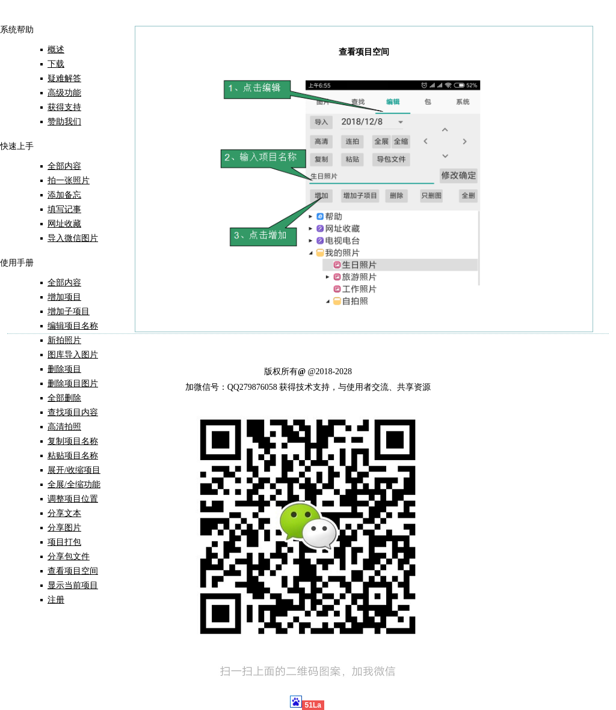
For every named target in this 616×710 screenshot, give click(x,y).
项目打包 (64, 542)
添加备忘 (64, 194)
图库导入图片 (73, 354)
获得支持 (64, 107)
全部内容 (64, 166)
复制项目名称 (73, 441)
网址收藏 (64, 223)
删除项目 (64, 369)
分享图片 (64, 527)
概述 (56, 49)
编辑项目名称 (73, 325)
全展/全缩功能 (74, 484)
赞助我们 (64, 121)
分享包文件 (69, 556)
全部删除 (64, 397)
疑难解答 (64, 78)
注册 (56, 599)
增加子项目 (69, 311)
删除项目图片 (73, 383)
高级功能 (64, 92)
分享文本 (64, 513)
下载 (56, 63)
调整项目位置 (73, 498)
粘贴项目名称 (73, 455)
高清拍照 (64, 426)
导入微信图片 (73, 238)
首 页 (25, 16)
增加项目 (64, 297)
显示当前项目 (73, 585)
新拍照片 (64, 340)
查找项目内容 (73, 412)
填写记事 (64, 209)
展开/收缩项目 (74, 470)
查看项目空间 (73, 570)
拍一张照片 (69, 180)
